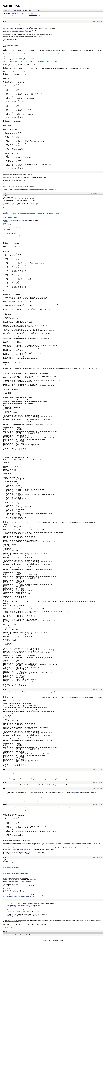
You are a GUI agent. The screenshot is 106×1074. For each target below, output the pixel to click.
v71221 (5, 21)
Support (14, 10)
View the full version (33, 15)
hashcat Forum (11, 5)
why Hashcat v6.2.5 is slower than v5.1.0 (22, 13)
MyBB (49, 1072)
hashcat (19, 10)
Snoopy (5, 193)
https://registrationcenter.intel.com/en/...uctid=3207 (16, 986)
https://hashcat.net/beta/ (34, 256)
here (40, 36)
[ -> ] (28, 900)
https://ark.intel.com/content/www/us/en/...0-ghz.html (16, 1024)
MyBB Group (60, 1072)
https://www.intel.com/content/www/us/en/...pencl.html (17, 31)
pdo (4, 896)
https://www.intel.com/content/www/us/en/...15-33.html (17, 1013)
